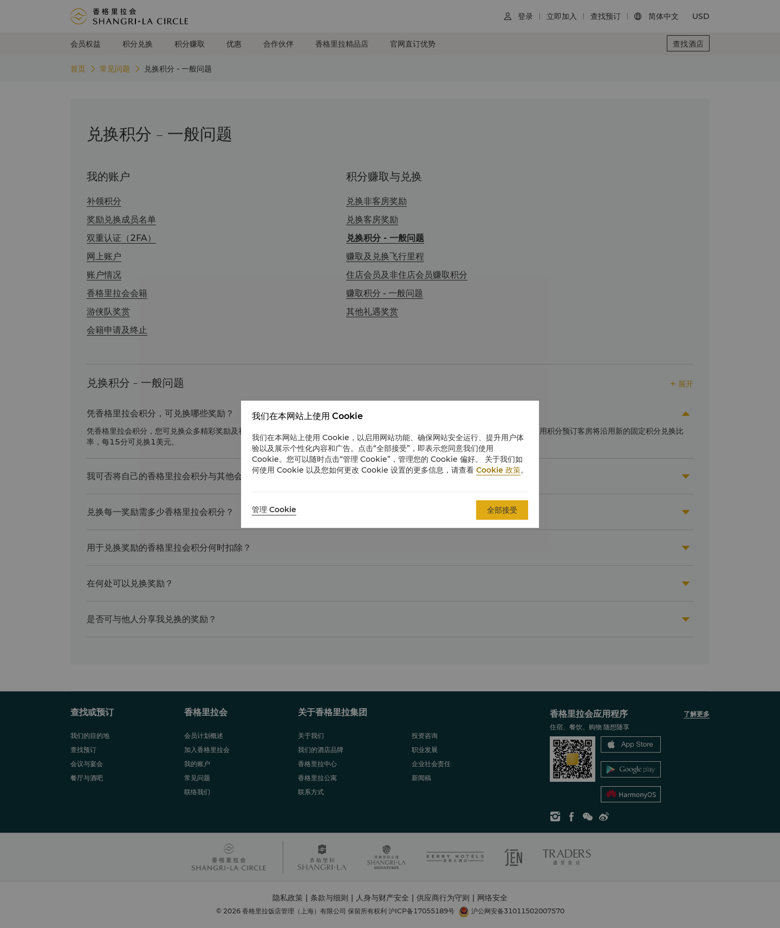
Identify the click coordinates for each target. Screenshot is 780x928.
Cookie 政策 (498, 470)
